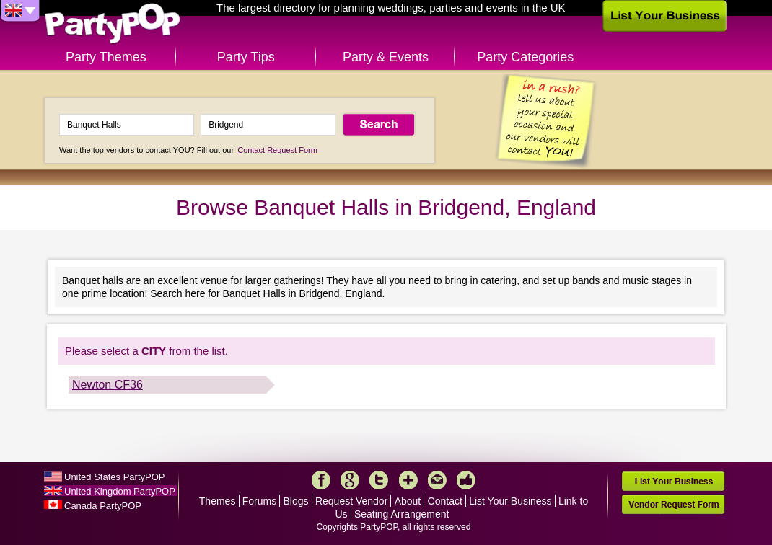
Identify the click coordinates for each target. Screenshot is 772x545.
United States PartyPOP (114, 476)
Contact (445, 501)
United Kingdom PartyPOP (119, 491)
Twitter (378, 480)
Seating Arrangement (401, 514)
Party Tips (246, 57)
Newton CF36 (107, 384)
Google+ (350, 480)
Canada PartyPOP (102, 505)
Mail (437, 480)
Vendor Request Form (673, 504)
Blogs (296, 501)
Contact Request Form (277, 150)
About (408, 501)
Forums (259, 501)
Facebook (321, 480)
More (408, 480)
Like (466, 480)
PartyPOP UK (112, 24)
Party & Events (386, 57)
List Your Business (510, 501)
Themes (217, 501)
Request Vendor (351, 501)
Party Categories (525, 57)
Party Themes (106, 57)
